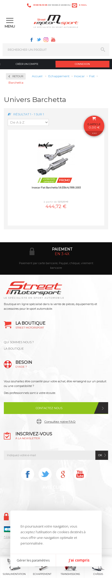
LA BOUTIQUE (14, 348)
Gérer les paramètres (33, 560)
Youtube (53, 39)
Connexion (82, 64)
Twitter (38, 39)
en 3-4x (62, 254)
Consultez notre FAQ (60, 422)
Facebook (31, 39)
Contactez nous (49, 408)
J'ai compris (79, 560)
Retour (17, 76)
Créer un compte (27, 64)
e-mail (83, 5)
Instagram (46, 39)
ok (100, 455)
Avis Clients (56, 487)
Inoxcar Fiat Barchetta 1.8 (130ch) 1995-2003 (56, 187)
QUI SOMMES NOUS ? (19, 342)
